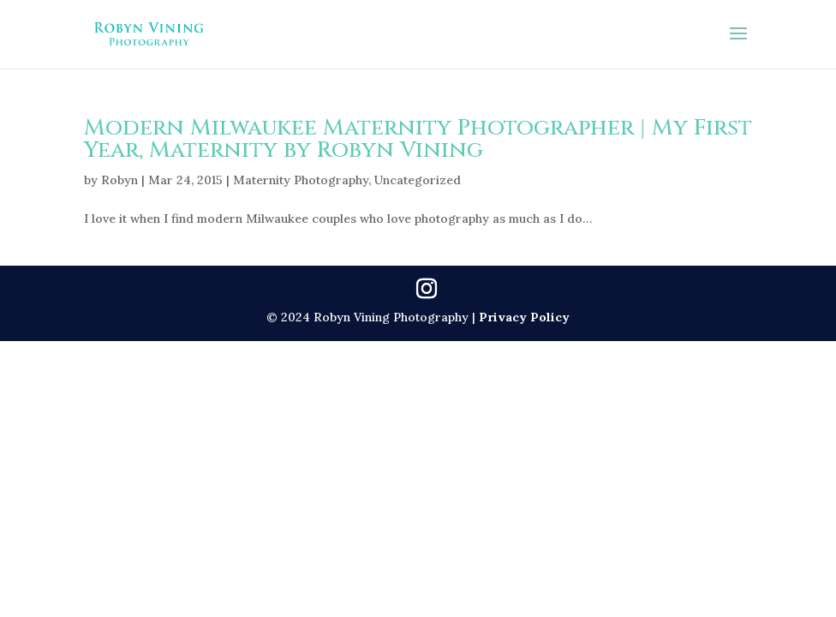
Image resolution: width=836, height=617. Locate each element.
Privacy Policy (524, 317)
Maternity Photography (300, 180)
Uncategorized (417, 180)
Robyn (119, 180)
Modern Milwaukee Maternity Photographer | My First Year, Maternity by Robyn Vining (418, 139)
